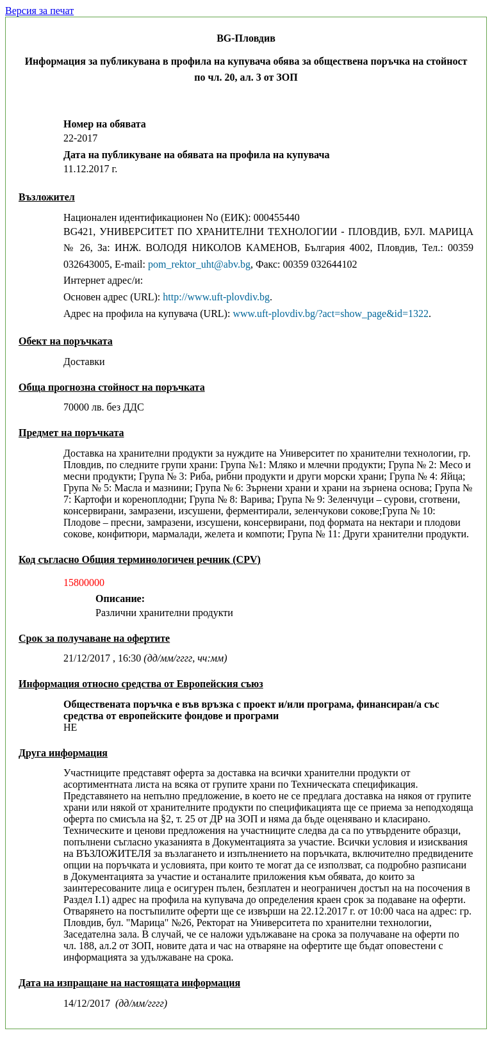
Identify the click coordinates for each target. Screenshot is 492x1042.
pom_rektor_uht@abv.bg (199, 264)
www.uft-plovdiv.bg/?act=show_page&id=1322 (331, 313)
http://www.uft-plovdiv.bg (216, 296)
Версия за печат (39, 10)
